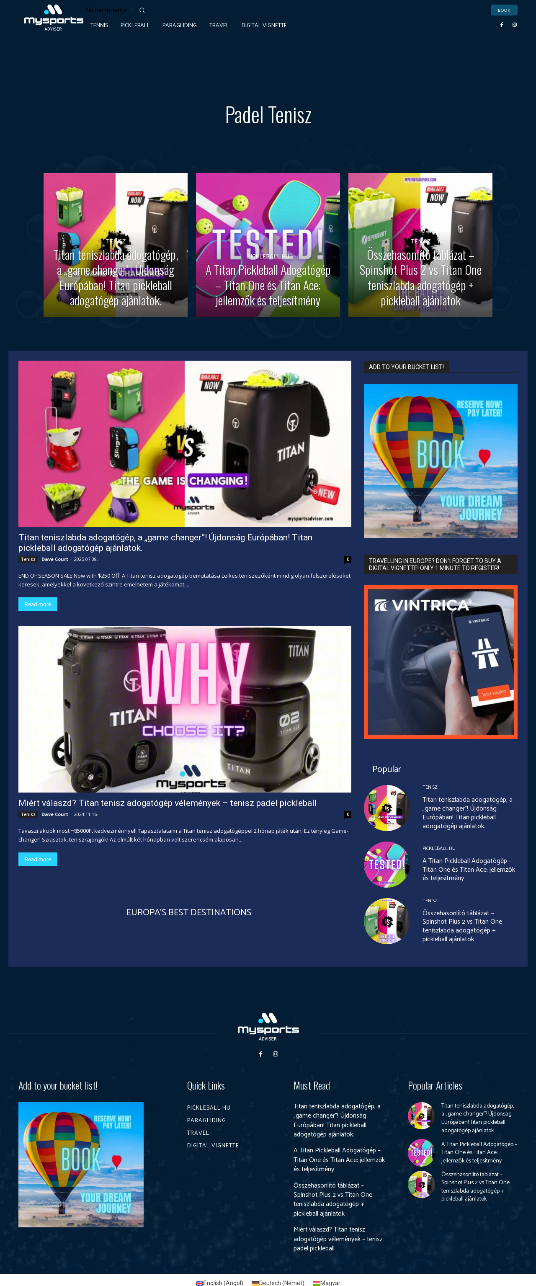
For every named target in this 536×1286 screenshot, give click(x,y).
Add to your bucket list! (58, 1085)
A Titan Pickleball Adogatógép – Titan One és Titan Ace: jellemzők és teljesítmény (469, 869)
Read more (38, 604)
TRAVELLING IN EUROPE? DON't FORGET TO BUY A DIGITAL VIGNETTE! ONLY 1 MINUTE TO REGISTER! (435, 564)
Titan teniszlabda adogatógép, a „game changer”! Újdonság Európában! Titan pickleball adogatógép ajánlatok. (468, 813)
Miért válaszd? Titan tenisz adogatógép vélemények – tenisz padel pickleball (167, 803)
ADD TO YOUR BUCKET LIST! (406, 367)
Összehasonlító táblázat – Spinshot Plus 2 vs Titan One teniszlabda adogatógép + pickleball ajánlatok (462, 926)
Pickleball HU (268, 242)
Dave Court (54, 559)
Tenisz (116, 227)
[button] (142, 10)
